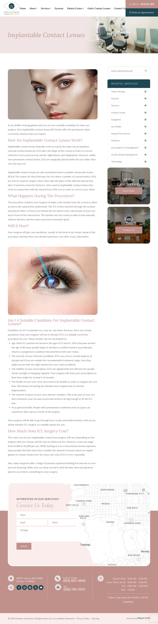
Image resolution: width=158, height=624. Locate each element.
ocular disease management (126, 156)
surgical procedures (121, 134)
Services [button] (46, 8)
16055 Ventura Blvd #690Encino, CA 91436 (29, 579)
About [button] (33, 8)
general (115, 98)
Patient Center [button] (75, 8)
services (115, 105)
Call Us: (143, 4)
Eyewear (59, 8)
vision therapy (119, 91)
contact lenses (119, 113)
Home (23, 8)
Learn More (129, 192)
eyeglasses (116, 120)
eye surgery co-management (126, 149)
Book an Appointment (143, 12)
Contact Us (119, 8)
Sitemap (95, 618)
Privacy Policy (83, 618)
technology (117, 163)
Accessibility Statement (63, 618)
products (116, 142)
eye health (117, 127)
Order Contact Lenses (99, 8)
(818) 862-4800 (74, 581)
